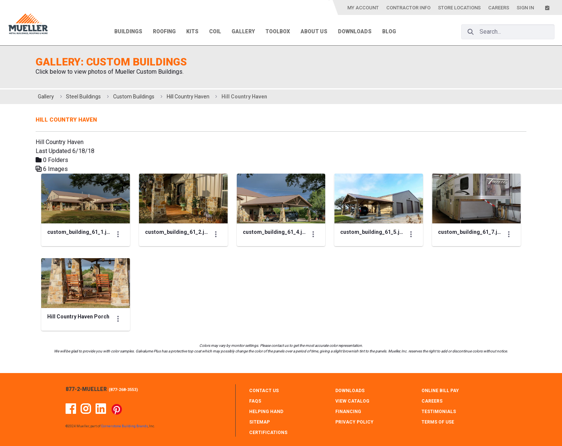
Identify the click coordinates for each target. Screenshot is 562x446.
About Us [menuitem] (313, 31)
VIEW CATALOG (352, 401)
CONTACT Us (264, 390)
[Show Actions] (118, 234)
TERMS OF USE (438, 422)
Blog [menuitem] (389, 31)
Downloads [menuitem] (355, 31)
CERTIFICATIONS (268, 432)
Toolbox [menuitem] (277, 31)
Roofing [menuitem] (164, 31)
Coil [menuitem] (215, 31)
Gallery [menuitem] (243, 31)
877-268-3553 (123, 389)
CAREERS (432, 401)
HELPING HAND (266, 411)
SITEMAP (259, 422)
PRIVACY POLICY (354, 422)
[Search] (471, 32)
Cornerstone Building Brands (124, 426)
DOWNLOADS (350, 390)
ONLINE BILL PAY (440, 390)
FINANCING (348, 411)
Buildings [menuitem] (128, 31)
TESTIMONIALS (439, 411)
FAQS (255, 401)
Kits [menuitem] (192, 31)
